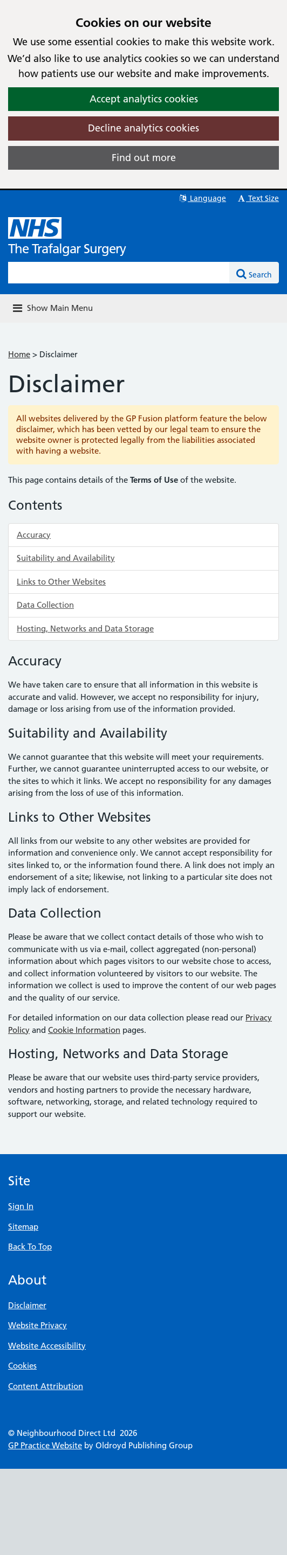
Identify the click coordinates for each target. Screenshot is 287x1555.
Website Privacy (37, 1325)
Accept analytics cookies (144, 99)
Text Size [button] (257, 198)
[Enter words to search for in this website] (119, 272)
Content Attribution (45, 1386)
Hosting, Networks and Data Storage (85, 628)
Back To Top (30, 1246)
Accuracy (34, 535)
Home (19, 354)
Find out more (144, 157)
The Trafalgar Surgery (67, 248)
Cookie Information (84, 1030)
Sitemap (23, 1226)
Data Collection (45, 605)
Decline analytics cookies (143, 128)
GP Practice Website (45, 1445)
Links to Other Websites (61, 582)
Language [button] (202, 198)
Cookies (22, 1365)
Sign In (20, 1206)
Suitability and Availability (66, 558)
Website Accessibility (47, 1346)
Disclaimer (27, 1305)
